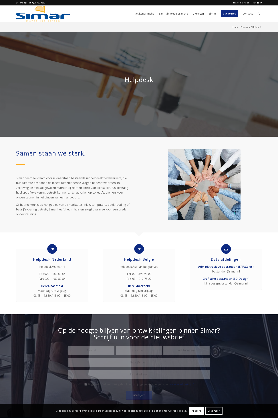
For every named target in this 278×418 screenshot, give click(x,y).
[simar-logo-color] (43, 13)
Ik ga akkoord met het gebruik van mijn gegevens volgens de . (141, 384)
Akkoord (196, 410)
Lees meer (214, 410)
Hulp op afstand (241, 2)
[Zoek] (258, 13)
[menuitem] (241, 3)
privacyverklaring (180, 384)
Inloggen (257, 2)
